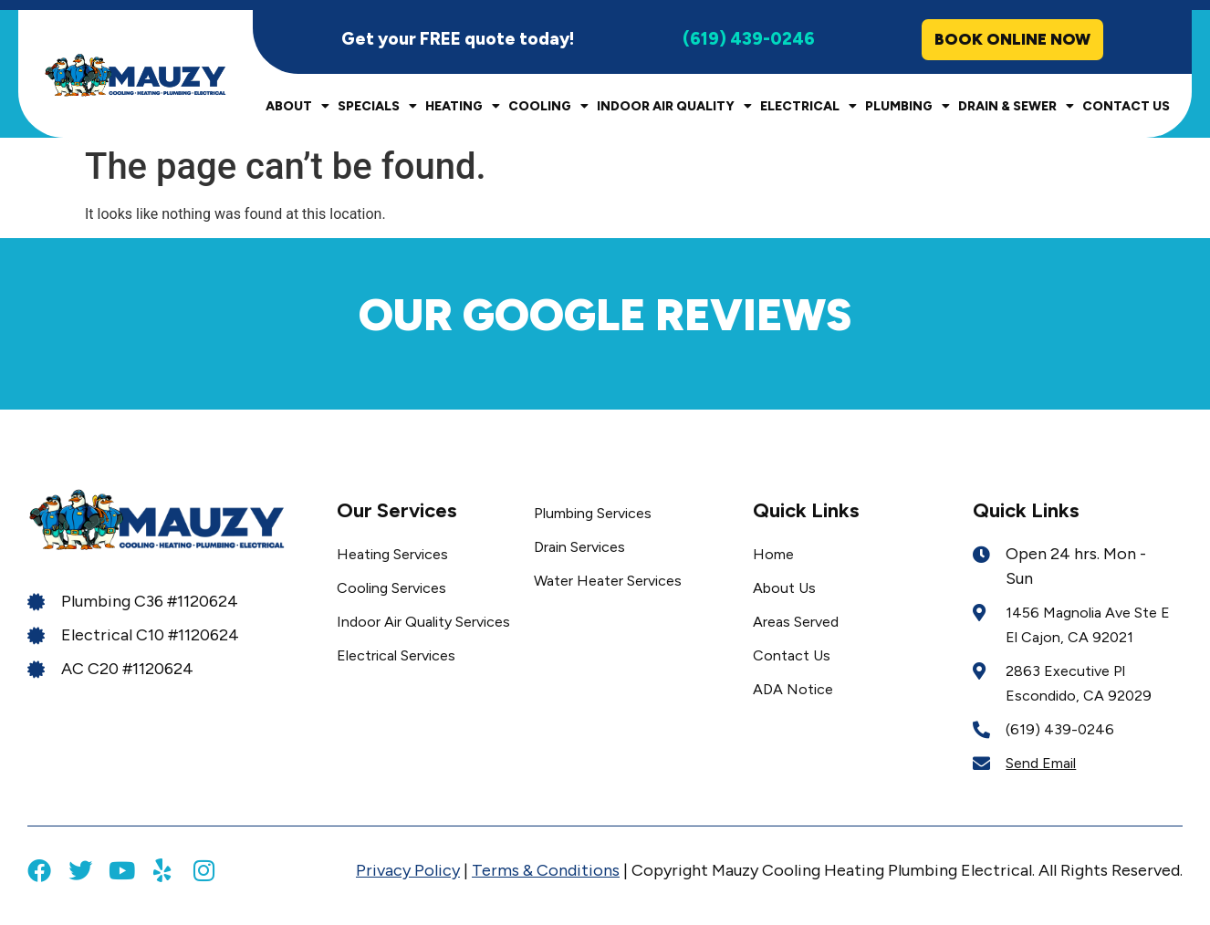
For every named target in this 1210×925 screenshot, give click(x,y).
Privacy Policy (408, 871)
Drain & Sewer (1016, 106)
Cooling (548, 106)
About (297, 106)
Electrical (808, 106)
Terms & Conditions (546, 871)
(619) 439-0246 (749, 39)
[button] (54, 355)
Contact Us (1126, 107)
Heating (462, 106)
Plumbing (907, 106)
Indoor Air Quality (674, 106)
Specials (377, 106)
